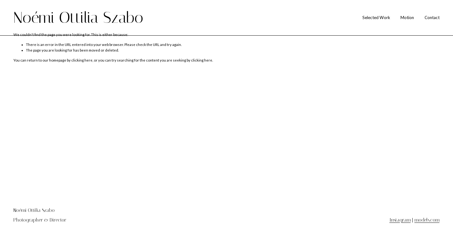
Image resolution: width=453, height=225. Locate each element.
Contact (432, 17)
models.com (427, 220)
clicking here (82, 60)
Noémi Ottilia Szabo (78, 17)
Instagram (400, 220)
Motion (407, 17)
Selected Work (376, 17)
